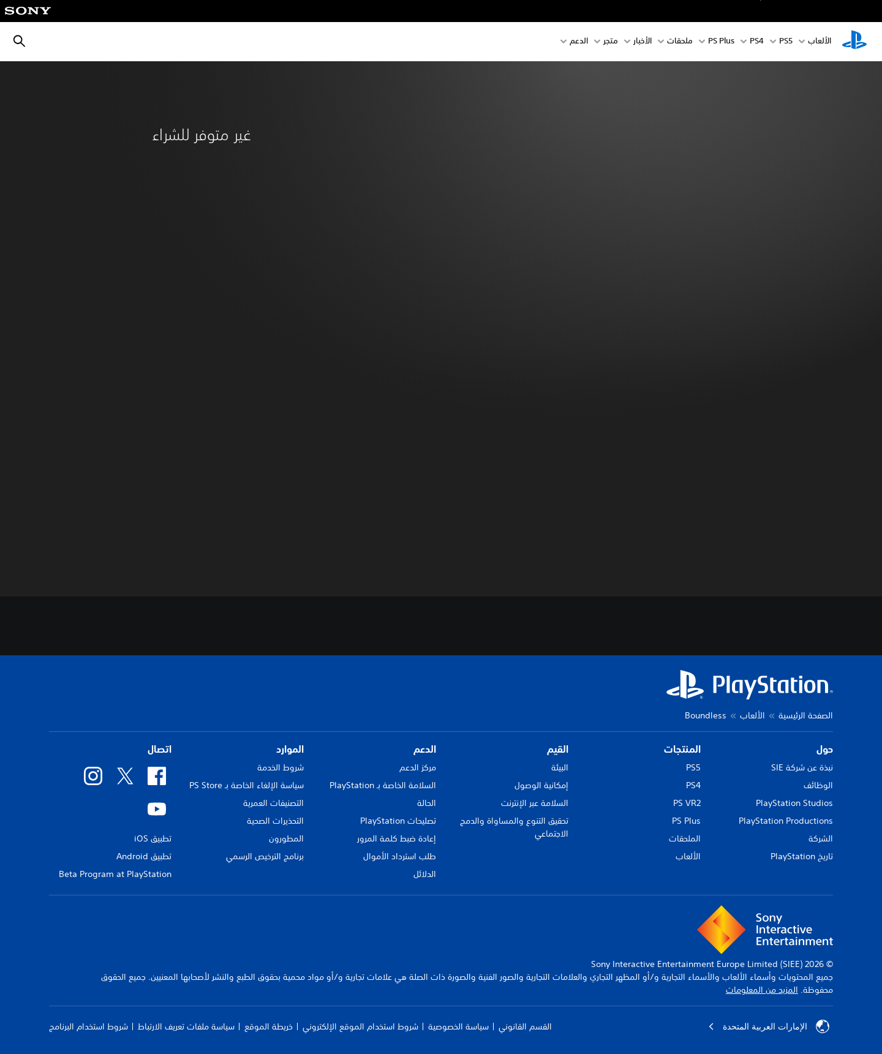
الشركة (821, 838)
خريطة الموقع (268, 1026)
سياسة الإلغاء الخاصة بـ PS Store (246, 785)
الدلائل (424, 873)
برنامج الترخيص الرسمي (265, 856)
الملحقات (685, 838)
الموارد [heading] (290, 749)
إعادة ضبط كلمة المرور (396, 838)
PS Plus (721, 42)
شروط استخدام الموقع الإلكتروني (360, 1026)
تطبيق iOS (153, 838)
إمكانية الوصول (541, 785)
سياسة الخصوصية (458, 1026)
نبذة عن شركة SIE (802, 767)
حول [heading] (824, 749)
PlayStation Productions (786, 820)
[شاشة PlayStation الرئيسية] (854, 41)
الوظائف (818, 785)
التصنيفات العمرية (273, 802)
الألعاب (819, 42)
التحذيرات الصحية (275, 820)
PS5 (693, 767)
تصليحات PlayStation (398, 820)
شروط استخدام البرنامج (88, 1026)
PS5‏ (786, 42)
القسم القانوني (525, 1026)
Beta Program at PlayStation (115, 873)
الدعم (579, 42)
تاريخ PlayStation (802, 856)
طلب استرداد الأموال (399, 856)
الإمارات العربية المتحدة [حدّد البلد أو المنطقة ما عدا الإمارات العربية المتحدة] (768, 1026)
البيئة (559, 767)
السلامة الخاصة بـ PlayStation (383, 785)
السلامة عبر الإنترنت (534, 802)
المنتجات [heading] (682, 749)
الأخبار (642, 42)
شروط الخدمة (280, 767)
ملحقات (680, 42)
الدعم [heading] (424, 749)
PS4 (757, 42)
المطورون (286, 838)
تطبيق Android (144, 856)
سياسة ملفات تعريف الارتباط (186, 1026)
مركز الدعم (417, 767)
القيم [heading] (557, 749)
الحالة (426, 802)
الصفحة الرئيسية (805, 715)
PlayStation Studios (794, 802)
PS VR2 (687, 802)
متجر (610, 42)
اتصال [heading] (160, 749)
